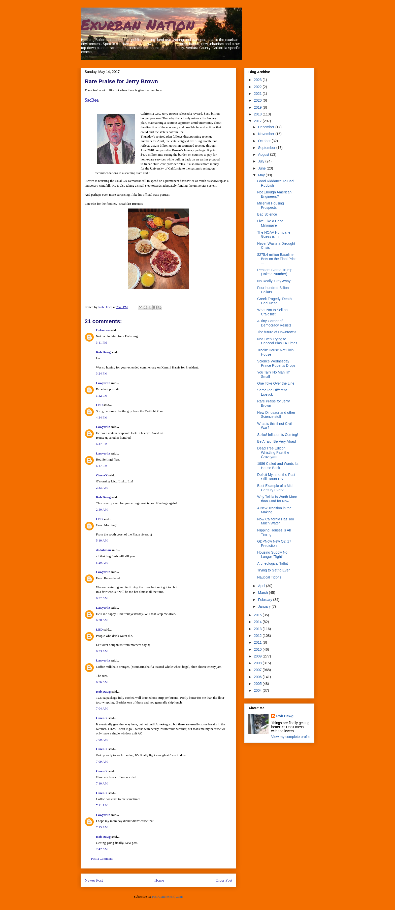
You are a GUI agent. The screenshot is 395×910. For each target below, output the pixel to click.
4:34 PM (101, 417)
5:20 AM (102, 562)
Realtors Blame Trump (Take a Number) (274, 272)
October (265, 141)
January (265, 606)
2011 (258, 642)
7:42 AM (102, 849)
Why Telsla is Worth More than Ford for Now (277, 499)
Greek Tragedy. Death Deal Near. (274, 301)
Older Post (224, 880)
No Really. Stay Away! (274, 281)
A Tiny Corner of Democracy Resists (274, 323)
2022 (258, 87)
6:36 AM (102, 682)
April (262, 586)
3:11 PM (101, 342)
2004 (258, 690)
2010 (258, 649)
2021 (258, 94)
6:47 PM (101, 444)
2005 (258, 684)
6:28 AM (102, 620)
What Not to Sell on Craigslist (272, 312)
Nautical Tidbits (269, 577)
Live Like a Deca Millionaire (270, 223)
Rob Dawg (103, 352)
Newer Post (94, 880)
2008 (258, 663)
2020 (258, 100)
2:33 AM (102, 487)
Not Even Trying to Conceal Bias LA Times (277, 341)
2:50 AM (102, 509)
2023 (258, 80)
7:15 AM (102, 827)
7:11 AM (102, 805)
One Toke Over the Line (275, 383)
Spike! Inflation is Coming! (277, 435)
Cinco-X (102, 475)
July (261, 161)
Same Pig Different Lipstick (272, 392)
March (263, 593)
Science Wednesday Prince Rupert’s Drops (276, 363)
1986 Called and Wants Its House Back (278, 466)
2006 (258, 677)
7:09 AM (102, 739)
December (266, 127)
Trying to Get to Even (273, 570)
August (264, 154)
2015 (258, 615)
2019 (258, 107)
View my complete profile (290, 737)
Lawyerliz (103, 383)
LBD (99, 405)
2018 (258, 114)
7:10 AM (102, 783)
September (267, 148)
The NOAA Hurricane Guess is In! (273, 234)
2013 (258, 629)
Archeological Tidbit (272, 563)
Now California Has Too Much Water (275, 521)
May (262, 175)
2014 (258, 622)
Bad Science (267, 214)
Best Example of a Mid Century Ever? (274, 488)
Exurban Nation (137, 24)
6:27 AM (102, 598)
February (265, 600)
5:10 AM (102, 540)
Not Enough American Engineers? (274, 194)
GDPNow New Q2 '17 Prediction (274, 543)
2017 (258, 121)
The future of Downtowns (277, 332)
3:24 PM (101, 373)
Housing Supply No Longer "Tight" (272, 554)
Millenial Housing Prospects (270, 205)
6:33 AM (102, 651)
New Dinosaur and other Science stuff (276, 414)
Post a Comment (102, 858)
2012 (258, 636)
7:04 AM (102, 708)
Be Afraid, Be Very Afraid (276, 441)
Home (159, 880)
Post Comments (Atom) (167, 896)
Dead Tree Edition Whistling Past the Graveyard (273, 452)
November (266, 134)
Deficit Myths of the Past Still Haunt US (276, 477)
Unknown (103, 330)
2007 (258, 670)
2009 (258, 656)
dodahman (103, 550)
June (262, 168)
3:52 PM (101, 395)
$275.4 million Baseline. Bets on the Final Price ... (277, 259)
